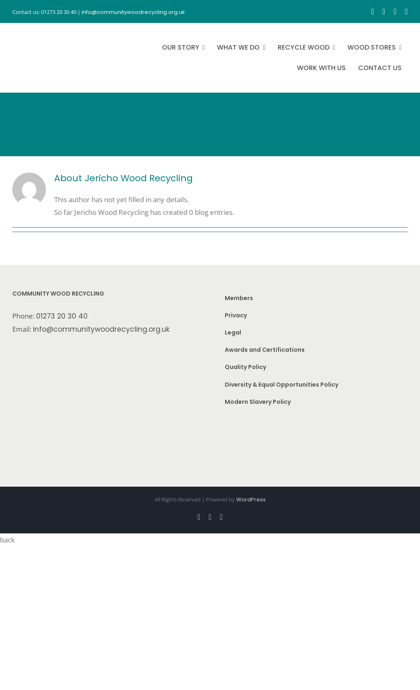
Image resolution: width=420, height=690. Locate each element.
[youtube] (394, 11)
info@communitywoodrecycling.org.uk (101, 329)
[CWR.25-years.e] (43, 31)
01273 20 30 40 (62, 316)
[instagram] (383, 11)
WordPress (251, 499)
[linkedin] (406, 11)
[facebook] (372, 11)
